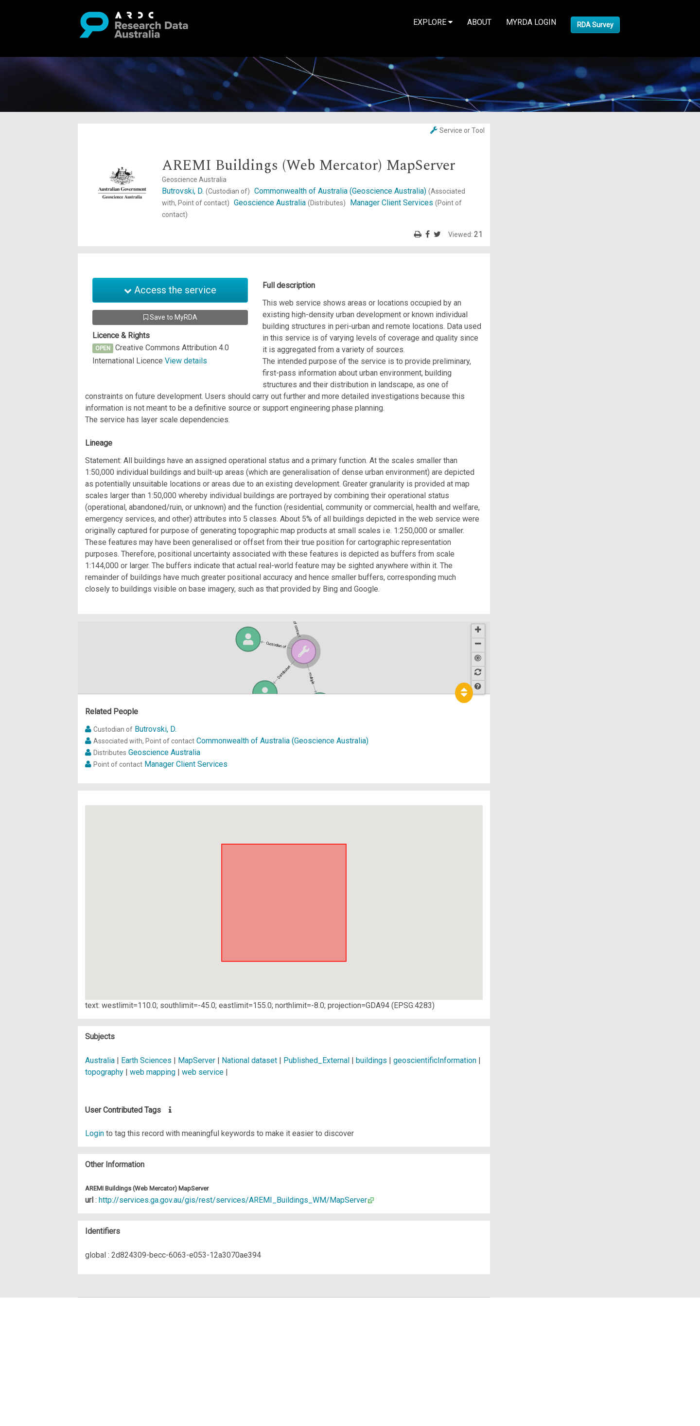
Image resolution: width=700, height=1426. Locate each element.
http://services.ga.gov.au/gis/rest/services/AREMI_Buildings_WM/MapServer (233, 1200)
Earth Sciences (147, 1060)
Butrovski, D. (207, 191)
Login (94, 1133)
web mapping (152, 1072)
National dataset (249, 1060)
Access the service (170, 290)
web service (203, 1072)
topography (104, 1072)
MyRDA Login (531, 22)
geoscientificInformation (434, 1060)
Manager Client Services (186, 764)
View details (186, 360)
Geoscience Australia (291, 202)
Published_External (316, 1060)
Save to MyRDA (170, 317)
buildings (371, 1060)
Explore (433, 22)
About (479, 22)
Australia (100, 1060)
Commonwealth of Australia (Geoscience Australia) (282, 740)
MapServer (196, 1060)
